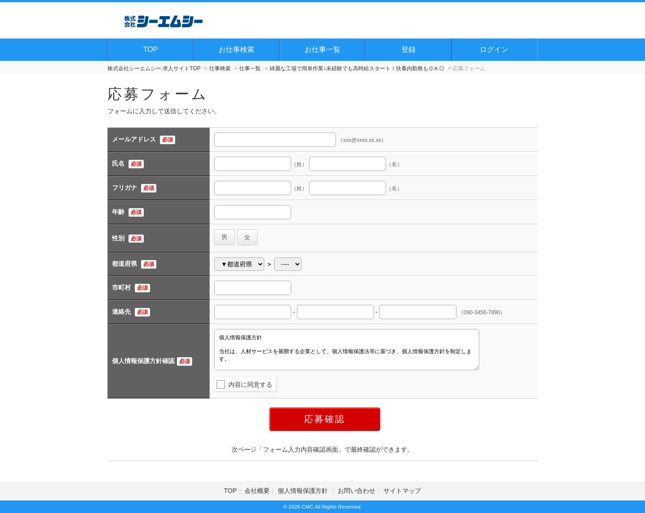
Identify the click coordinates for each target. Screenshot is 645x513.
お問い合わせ (356, 490)
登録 (408, 49)
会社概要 (257, 490)
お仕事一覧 (322, 49)
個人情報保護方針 (304, 490)
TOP (150, 49)
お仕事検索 (236, 49)
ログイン (494, 49)
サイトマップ (402, 490)
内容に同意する (250, 384)
